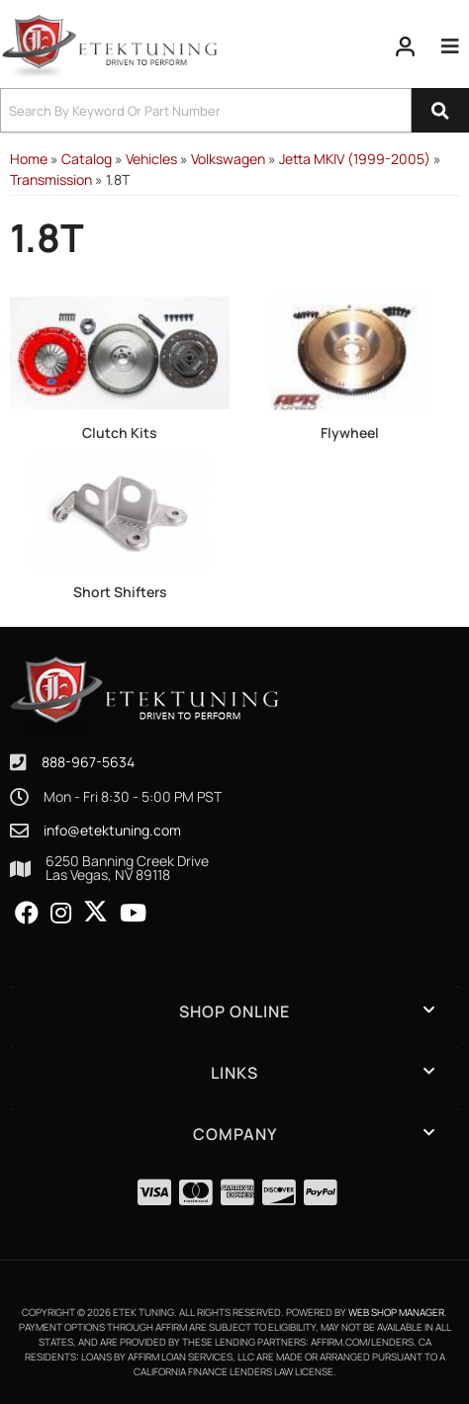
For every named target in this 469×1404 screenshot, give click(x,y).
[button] (234, 110)
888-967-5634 (88, 761)
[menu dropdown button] (450, 46)
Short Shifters (120, 591)
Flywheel (350, 432)
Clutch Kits (119, 432)
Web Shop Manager (396, 1312)
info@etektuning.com (112, 830)
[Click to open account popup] (406, 46)
